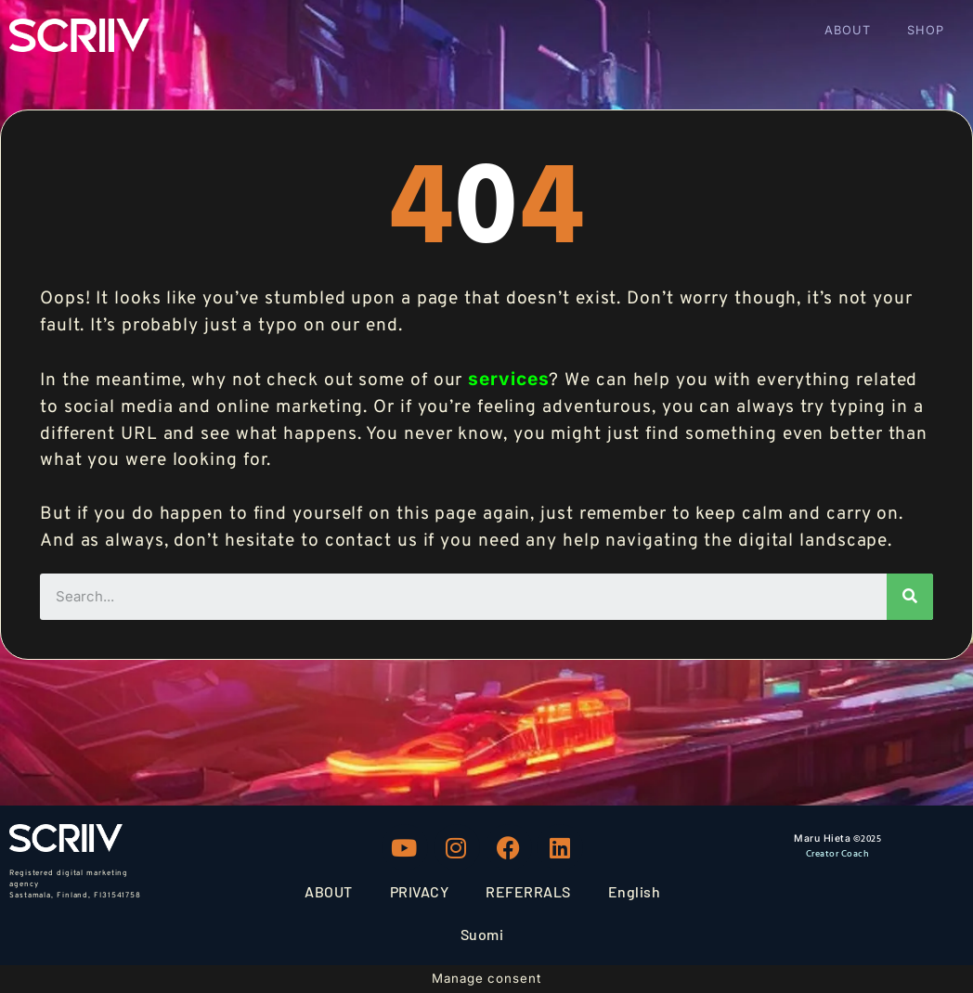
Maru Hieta (822, 838)
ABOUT (847, 30)
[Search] (910, 597)
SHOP (925, 30)
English (634, 891)
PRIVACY (419, 891)
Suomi (482, 934)
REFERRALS (528, 891)
